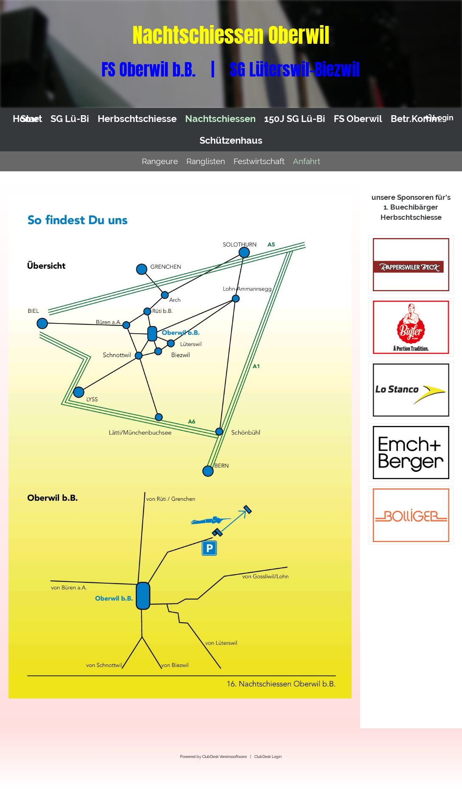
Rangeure (160, 161)
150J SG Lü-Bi (294, 118)
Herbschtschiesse (137, 118)
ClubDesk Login (268, 756)
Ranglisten (205, 161)
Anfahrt (306, 161)
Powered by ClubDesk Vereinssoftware (213, 756)
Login (438, 117)
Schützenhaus (231, 140)
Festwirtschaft (259, 161)
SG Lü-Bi (70, 118)
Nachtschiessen (220, 118)
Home (26, 118)
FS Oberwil (358, 118)
